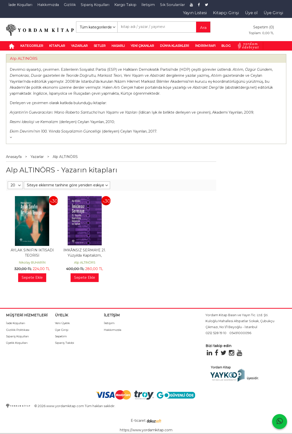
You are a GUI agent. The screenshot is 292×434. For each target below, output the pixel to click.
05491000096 (240, 333)
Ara (203, 27)
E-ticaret (138, 420)
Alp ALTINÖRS (24, 58)
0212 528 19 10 (216, 333)
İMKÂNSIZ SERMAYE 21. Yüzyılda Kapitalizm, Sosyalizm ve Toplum (84, 255)
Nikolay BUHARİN (32, 262)
